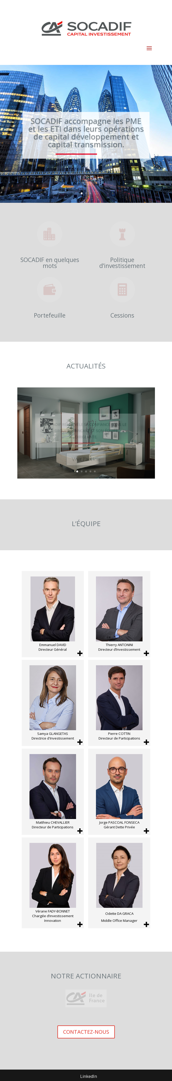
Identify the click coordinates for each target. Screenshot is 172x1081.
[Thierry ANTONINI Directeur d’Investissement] (119, 614)
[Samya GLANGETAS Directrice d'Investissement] (53, 703)
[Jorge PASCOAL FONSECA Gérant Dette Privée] (119, 792)
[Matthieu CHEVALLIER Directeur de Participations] (53, 792)
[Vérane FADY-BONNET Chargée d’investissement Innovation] (53, 882)
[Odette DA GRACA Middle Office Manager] (119, 882)
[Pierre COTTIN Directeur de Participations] (119, 703)
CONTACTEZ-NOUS (86, 1031)
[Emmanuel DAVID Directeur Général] (53, 614)
